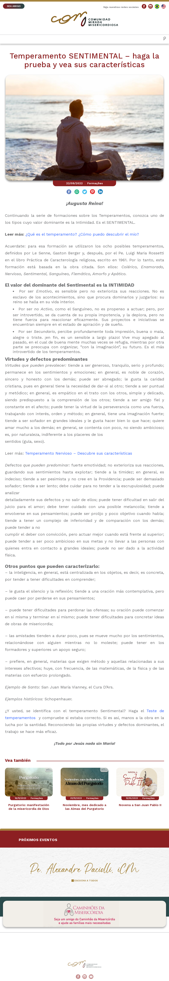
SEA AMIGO (14, 6)
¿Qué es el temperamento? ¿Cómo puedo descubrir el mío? (81, 234)
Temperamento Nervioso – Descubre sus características (78, 453)
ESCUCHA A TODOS (86, 880)
